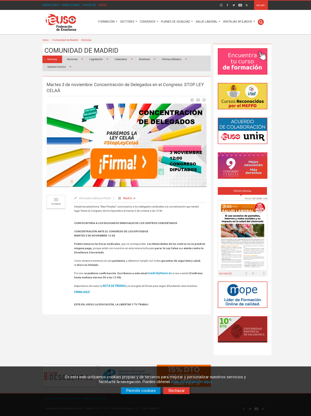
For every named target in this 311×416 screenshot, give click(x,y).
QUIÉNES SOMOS (50, 5)
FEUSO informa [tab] (242, 190)
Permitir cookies (141, 390)
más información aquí (191, 381)
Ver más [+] (225, 273)
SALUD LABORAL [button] (208, 21)
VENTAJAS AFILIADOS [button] (239, 21)
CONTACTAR (89, 5)
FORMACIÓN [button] (107, 21)
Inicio (46, 39)
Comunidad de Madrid (65, 39)
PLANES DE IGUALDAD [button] (177, 21)
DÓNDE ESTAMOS (71, 5)
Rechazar (176, 390)
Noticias (86, 39)
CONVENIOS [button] (149, 21)
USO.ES (103, 5)
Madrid (127, 198)
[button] (247, 272)
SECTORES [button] (128, 21)
